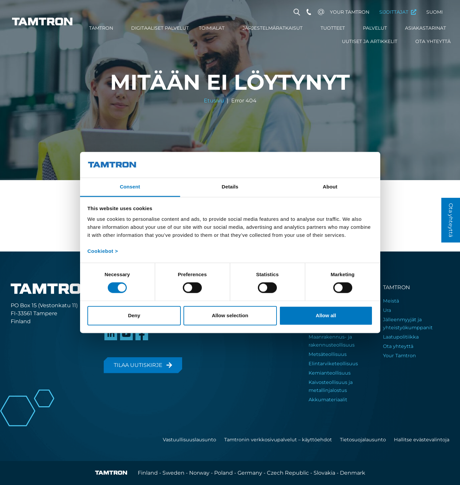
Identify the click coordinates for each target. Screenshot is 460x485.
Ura (387, 310)
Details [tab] (230, 186)
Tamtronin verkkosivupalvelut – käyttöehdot (278, 440)
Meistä (391, 301)
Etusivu (214, 100)
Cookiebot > (102, 251)
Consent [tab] (130, 186)
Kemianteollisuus (330, 373)
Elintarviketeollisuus (333, 364)
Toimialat (211, 28)
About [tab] (330, 186)
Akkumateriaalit (328, 400)
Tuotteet (333, 28)
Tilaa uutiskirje (138, 365)
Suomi (434, 12)
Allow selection (230, 315)
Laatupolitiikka (401, 337)
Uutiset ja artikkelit (369, 41)
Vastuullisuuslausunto (189, 440)
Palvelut (375, 28)
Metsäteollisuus (328, 354)
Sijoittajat (393, 12)
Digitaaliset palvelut (160, 28)
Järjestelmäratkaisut (273, 28)
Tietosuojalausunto (363, 440)
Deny (134, 315)
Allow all (326, 315)
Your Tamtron (349, 12)
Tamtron (101, 28)
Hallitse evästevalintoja (421, 440)
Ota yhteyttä (433, 41)
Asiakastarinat (425, 28)
